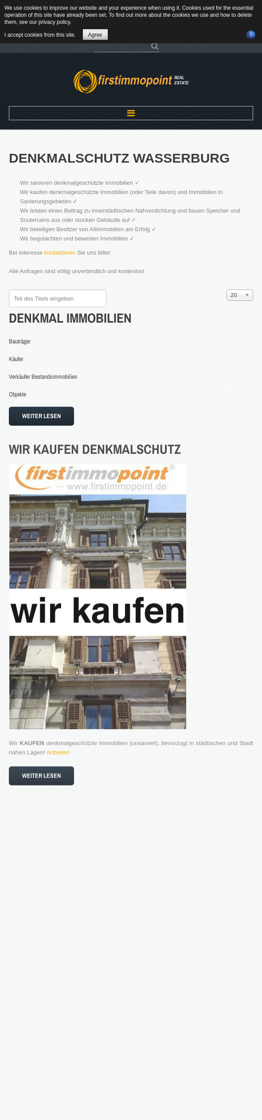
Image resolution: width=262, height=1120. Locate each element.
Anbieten (58, 748)
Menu (131, 113)
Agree (95, 35)
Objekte (17, 394)
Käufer (16, 359)
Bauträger (20, 341)
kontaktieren (60, 252)
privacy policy (54, 22)
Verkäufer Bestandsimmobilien (43, 377)
